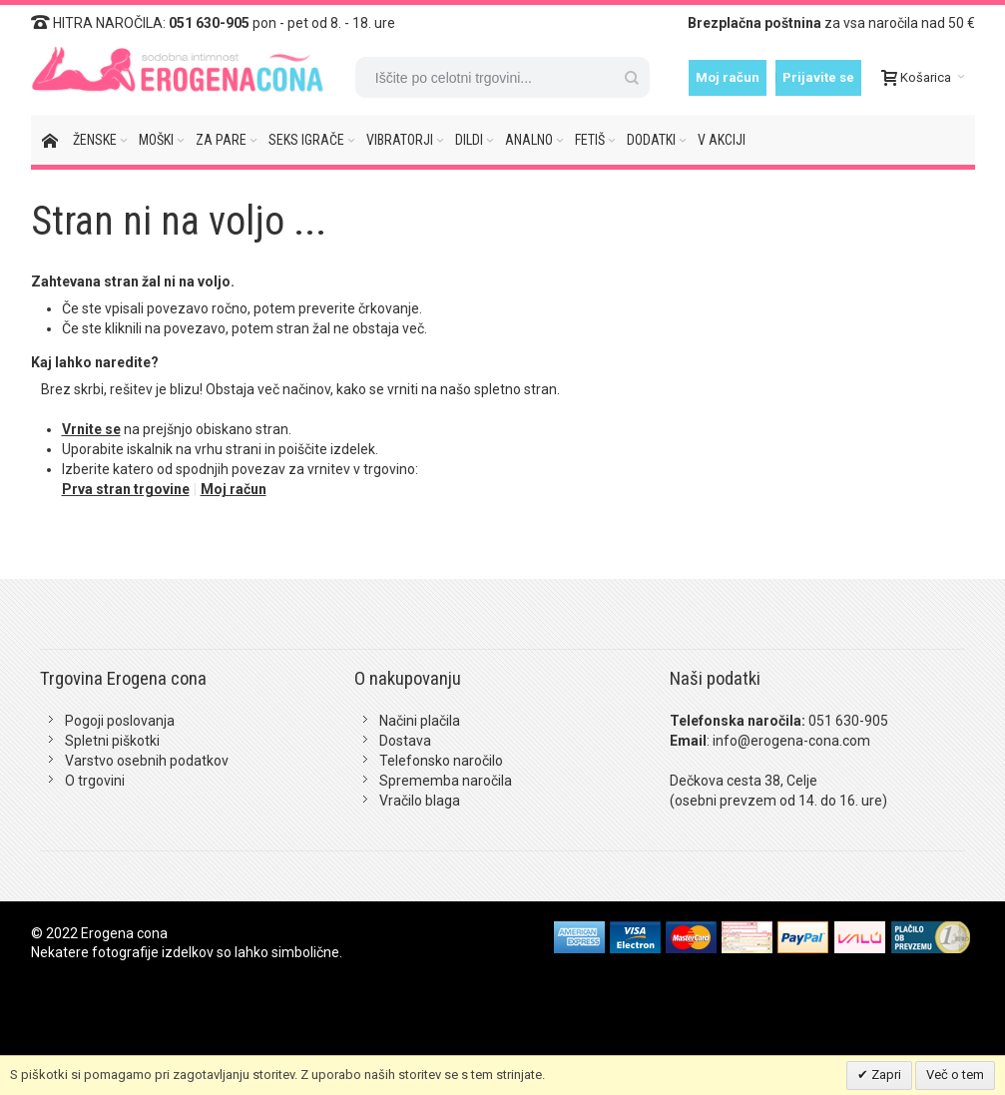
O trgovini (95, 781)
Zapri (884, 1074)
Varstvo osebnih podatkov (147, 761)
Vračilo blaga (419, 801)
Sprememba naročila (445, 781)
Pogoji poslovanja (120, 721)
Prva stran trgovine (126, 489)
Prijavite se (818, 77)
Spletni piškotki (112, 741)
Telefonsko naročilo (441, 761)
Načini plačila (419, 721)
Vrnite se (91, 429)
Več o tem (955, 1074)
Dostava (405, 741)
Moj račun (727, 77)
